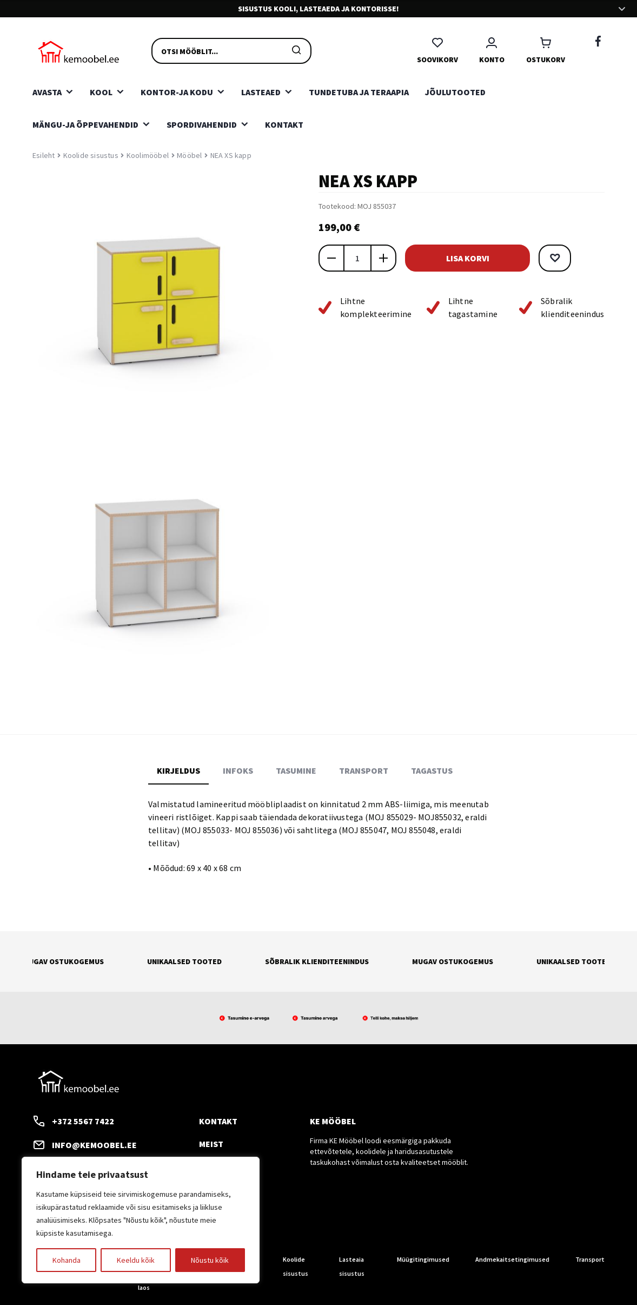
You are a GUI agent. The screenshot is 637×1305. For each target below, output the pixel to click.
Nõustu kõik (210, 1260)
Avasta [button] (47, 92)
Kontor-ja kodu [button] (177, 92)
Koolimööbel (148, 155)
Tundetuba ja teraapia (359, 92)
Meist (211, 1143)
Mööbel (189, 155)
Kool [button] (101, 92)
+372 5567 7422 (73, 1121)
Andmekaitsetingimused (512, 1259)
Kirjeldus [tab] (178, 770)
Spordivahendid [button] (202, 124)
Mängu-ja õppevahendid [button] (85, 124)
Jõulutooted (455, 92)
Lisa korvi (475, 258)
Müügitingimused (423, 1259)
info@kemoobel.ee (84, 1144)
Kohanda (66, 1260)
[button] (570, 258)
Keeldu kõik (136, 1260)
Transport (590, 1259)
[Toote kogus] (357, 258)
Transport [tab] (363, 770)
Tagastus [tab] (432, 770)
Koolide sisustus (90, 155)
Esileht (43, 155)
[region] (141, 1220)
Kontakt (284, 124)
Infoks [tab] (238, 770)
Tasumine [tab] (296, 770)
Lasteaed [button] (261, 92)
